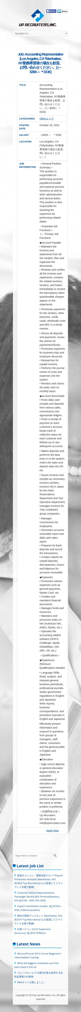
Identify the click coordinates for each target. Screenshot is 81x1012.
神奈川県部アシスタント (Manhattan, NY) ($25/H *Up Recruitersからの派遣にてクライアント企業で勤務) (38, 919)
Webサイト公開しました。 (31, 982)
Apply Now (52, 830)
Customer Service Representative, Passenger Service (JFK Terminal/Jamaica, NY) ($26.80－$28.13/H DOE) (37, 896)
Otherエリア (47, 118)
